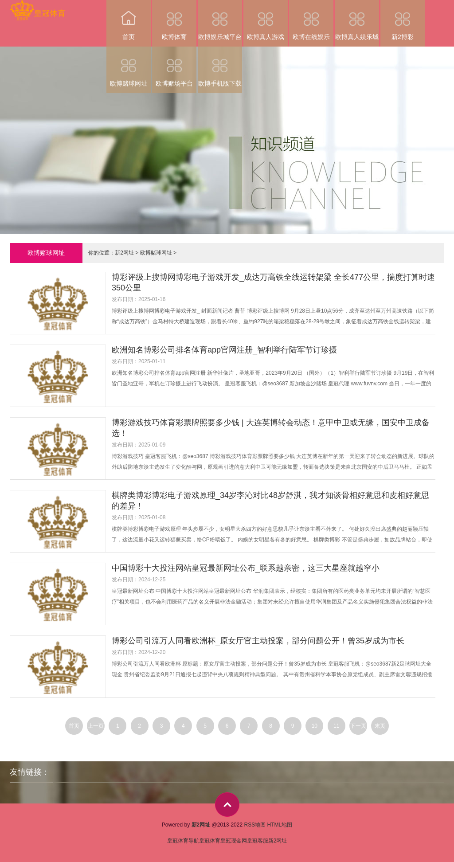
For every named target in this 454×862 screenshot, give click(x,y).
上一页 (96, 726)
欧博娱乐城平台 (220, 20)
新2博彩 (402, 20)
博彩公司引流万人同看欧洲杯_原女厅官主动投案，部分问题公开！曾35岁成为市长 (258, 640)
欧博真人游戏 (265, 20)
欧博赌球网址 (128, 67)
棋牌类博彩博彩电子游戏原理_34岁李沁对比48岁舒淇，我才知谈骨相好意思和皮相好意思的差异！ (270, 500)
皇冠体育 (209, 841)
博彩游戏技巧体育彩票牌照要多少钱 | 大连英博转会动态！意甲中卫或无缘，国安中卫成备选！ (271, 428)
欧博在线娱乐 (311, 20)
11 (336, 726)
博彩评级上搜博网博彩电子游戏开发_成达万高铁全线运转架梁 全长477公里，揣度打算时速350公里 (273, 282)
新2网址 (124, 253)
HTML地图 (280, 825)
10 (314, 726)
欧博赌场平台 (174, 67)
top (227, 804)
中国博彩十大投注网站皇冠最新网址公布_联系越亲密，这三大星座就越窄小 (246, 568)
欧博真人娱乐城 (357, 20)
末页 (380, 726)
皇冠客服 (257, 841)
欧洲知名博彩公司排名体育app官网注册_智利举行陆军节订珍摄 (224, 349)
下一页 (358, 726)
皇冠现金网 (233, 841)
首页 (128, 20)
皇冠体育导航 (183, 841)
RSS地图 (255, 825)
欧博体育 (174, 20)
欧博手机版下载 (220, 67)
